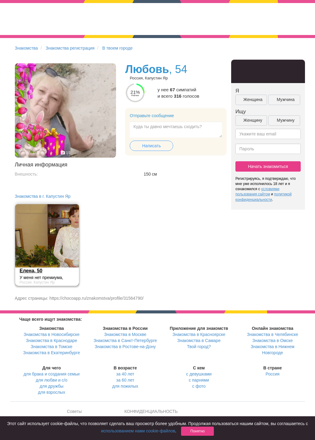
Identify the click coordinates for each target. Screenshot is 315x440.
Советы (74, 411)
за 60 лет (125, 380)
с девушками (199, 374)
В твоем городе (117, 48)
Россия (272, 374)
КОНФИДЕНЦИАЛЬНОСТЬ (151, 411)
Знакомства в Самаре (199, 340)
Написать (151, 145)
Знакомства (26, 48)
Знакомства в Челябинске (272, 334)
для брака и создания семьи (51, 374)
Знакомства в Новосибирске (52, 334)
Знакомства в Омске (272, 340)
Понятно (197, 431)
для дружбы (51, 386)
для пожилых (125, 386)
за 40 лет (125, 374)
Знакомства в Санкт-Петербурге (125, 340)
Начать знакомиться (268, 166)
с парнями (199, 380)
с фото (199, 386)
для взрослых (51, 392)
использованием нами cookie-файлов (138, 430)
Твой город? (199, 346)
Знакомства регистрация (70, 48)
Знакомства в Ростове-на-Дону (125, 346)
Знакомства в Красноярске (199, 334)
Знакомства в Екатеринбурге (51, 352)
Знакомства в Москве (125, 334)
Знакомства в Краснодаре (51, 340)
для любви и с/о (51, 380)
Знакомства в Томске (51, 346)
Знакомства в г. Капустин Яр (43, 196)
